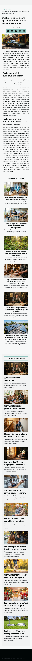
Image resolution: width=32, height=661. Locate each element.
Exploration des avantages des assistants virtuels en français (16, 199)
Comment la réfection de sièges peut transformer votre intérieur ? (15, 465)
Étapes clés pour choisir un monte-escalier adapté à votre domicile (16, 436)
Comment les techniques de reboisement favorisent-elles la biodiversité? (16, 254)
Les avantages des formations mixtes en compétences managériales (16, 226)
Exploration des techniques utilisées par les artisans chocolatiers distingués (16, 282)
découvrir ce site (13, 87)
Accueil (3, 9)
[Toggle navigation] (4, 2)
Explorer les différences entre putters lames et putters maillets (14, 634)
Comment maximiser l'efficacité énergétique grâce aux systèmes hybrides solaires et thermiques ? (16, 337)
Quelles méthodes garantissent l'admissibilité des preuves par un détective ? (16, 309)
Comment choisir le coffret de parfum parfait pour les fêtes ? (16, 605)
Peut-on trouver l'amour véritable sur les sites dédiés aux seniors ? (14, 521)
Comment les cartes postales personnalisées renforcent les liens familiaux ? (14, 410)
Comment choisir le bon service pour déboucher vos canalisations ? (14, 493)
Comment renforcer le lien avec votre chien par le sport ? (15, 577)
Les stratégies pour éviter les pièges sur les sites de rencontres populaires (15, 549)
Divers (9, 9)
